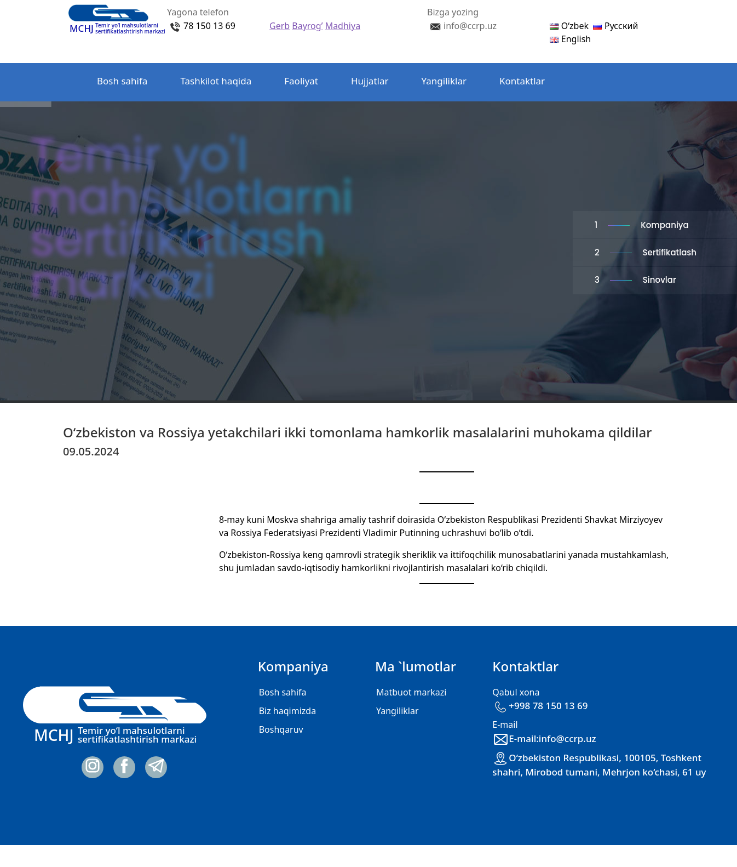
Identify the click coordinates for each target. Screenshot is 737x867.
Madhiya (342, 26)
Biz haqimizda (287, 711)
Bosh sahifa (122, 81)
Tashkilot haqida (215, 81)
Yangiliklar (444, 81)
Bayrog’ (307, 26)
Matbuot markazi (411, 692)
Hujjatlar (370, 81)
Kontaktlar (522, 81)
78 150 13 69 (209, 26)
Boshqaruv (281, 729)
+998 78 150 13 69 (540, 705)
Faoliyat (301, 81)
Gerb (279, 26)
